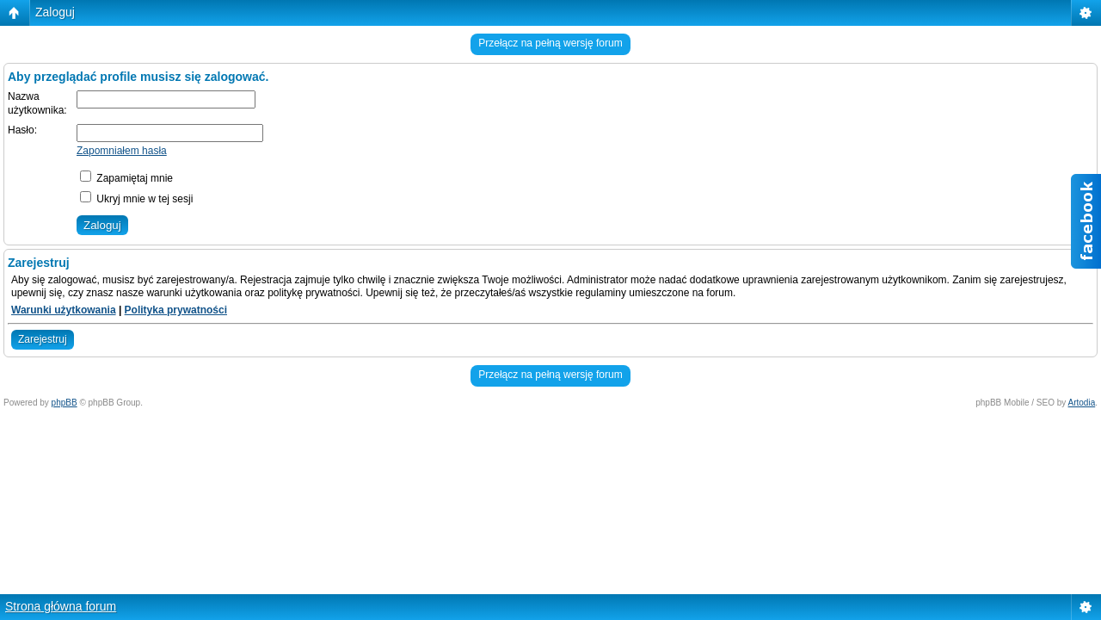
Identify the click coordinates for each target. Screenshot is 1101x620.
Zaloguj (55, 12)
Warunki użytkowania (63, 310)
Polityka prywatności (176, 310)
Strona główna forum (60, 606)
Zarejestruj (42, 339)
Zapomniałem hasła (122, 151)
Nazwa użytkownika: (37, 103)
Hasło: (22, 130)
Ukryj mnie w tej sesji (136, 199)
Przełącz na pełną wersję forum (550, 43)
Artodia (1082, 402)
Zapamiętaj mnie (126, 178)
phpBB (64, 402)
